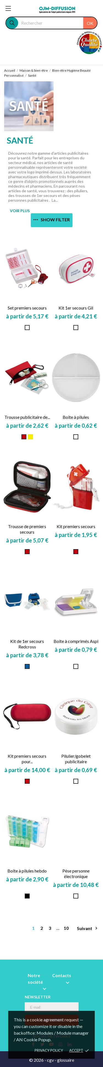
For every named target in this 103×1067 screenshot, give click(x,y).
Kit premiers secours (76, 526)
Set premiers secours (27, 307)
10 (66, 928)
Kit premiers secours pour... (27, 758)
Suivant (88, 928)
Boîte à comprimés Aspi (76, 641)
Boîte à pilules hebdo (27, 870)
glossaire (65, 1060)
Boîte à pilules (76, 417)
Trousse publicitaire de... (27, 417)
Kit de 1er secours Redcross (27, 643)
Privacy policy (49, 1050)
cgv (50, 1060)
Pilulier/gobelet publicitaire (76, 758)
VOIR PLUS (20, 210)
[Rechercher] (57, 23)
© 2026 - (38, 1060)
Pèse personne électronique (76, 873)
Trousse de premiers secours (27, 529)
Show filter (52, 219)
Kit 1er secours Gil (76, 307)
